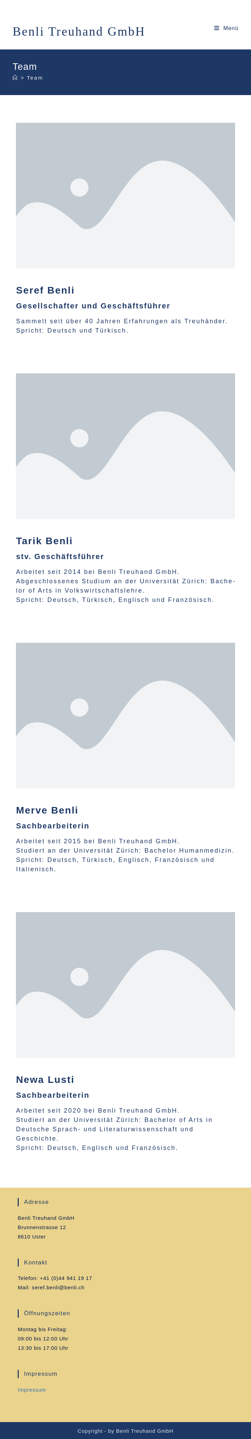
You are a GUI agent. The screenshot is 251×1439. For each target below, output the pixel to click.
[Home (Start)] (15, 78)
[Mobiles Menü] (226, 28)
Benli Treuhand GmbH (78, 31)
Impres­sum (32, 1390)
